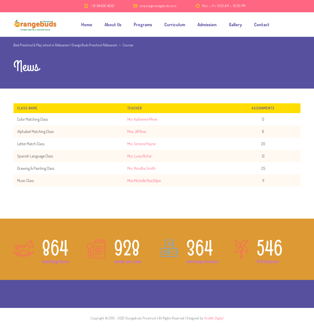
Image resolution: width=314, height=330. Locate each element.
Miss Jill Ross (136, 131)
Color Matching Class (32, 119)
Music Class (25, 180)
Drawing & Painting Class (35, 168)
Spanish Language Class (35, 156)
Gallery (235, 24)
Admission (207, 24)
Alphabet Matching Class (35, 131)
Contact (261, 24)
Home (86, 24)
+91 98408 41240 (103, 6)
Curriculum (174, 24)
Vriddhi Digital (213, 318)
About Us (113, 24)
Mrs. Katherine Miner (142, 119)
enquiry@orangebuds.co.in (158, 6)
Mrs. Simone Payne (141, 143)
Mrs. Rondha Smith (141, 168)
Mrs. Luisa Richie (139, 156)
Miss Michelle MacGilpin (144, 180)
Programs (143, 24)
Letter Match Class (30, 143)
